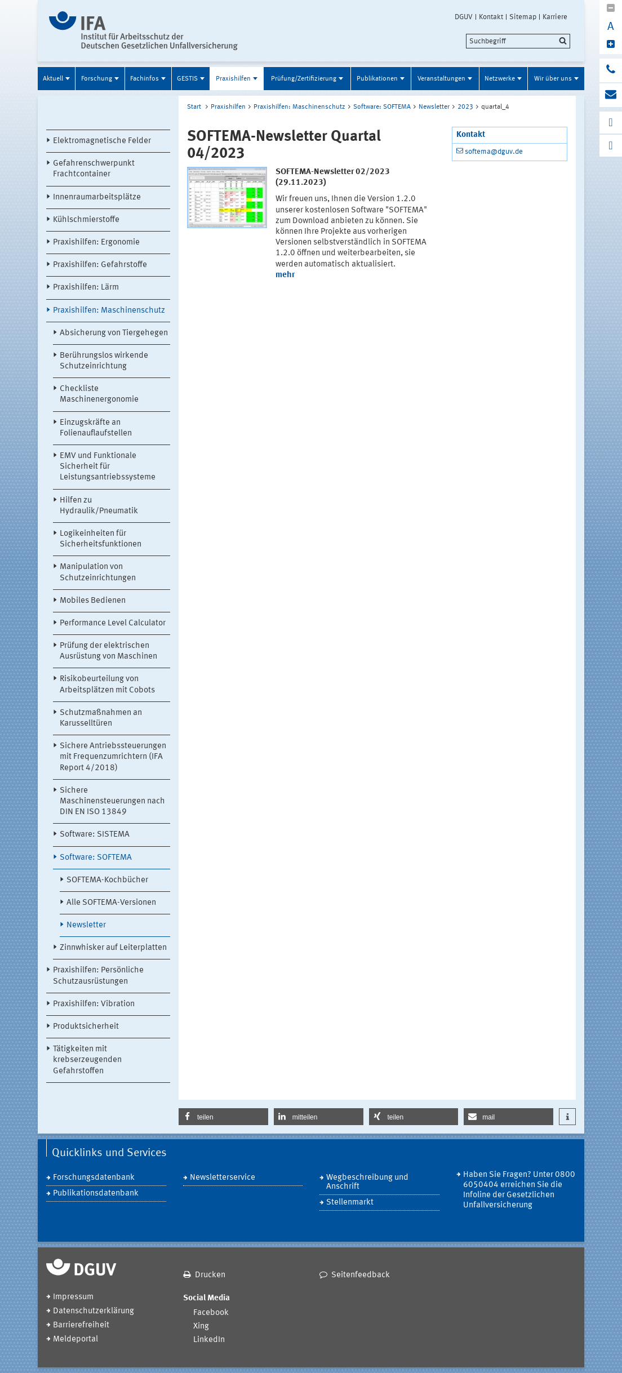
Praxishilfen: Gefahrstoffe (100, 265)
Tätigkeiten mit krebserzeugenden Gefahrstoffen (87, 1060)
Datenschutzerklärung (93, 1311)
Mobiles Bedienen (93, 601)
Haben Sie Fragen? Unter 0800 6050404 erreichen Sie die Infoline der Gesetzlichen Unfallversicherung (519, 1190)
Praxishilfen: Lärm (86, 287)
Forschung (96, 78)
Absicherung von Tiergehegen (114, 333)
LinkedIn (209, 1340)
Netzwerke (500, 78)
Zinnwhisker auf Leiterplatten (113, 948)
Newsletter (86, 925)
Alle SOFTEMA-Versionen (111, 903)
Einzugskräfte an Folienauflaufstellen (96, 428)
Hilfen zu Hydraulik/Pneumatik (99, 506)
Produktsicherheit (86, 1027)
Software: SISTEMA (95, 834)
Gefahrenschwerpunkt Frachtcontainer (94, 169)
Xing (201, 1326)
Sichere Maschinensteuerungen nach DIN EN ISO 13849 (112, 801)
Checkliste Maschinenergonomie (99, 394)
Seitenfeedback (360, 1275)
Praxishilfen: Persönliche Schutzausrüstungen (98, 975)
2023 (465, 107)
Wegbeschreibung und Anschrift (367, 1182)
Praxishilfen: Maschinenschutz (109, 310)
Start (194, 107)
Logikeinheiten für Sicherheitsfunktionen (100, 539)
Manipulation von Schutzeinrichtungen (98, 572)
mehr (285, 275)
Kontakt (491, 17)
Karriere (555, 17)
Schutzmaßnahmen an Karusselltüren (101, 718)
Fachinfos (144, 78)
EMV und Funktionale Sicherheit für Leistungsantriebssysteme (108, 467)
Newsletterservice (222, 1178)
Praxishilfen (233, 78)
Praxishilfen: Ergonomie (96, 242)
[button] (223, 1116)
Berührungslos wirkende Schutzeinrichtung (104, 361)
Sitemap (522, 17)
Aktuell (53, 78)
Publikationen (377, 78)
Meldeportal (75, 1339)
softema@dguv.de (494, 151)
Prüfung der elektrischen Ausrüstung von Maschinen (108, 651)
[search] (518, 41)
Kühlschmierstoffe (86, 220)
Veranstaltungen (441, 78)
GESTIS (187, 78)
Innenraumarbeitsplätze (97, 197)
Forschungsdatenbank (94, 1178)
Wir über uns (553, 78)
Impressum (73, 1297)
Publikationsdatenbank (96, 1193)
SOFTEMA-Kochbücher (107, 880)
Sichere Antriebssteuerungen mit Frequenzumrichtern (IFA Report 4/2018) (113, 757)
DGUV (464, 17)
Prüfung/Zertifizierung (303, 78)
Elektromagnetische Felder (102, 141)
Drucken (210, 1275)
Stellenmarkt (350, 1202)
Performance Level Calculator (113, 623)
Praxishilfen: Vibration (94, 1004)
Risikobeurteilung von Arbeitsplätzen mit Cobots (107, 684)
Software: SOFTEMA (96, 858)
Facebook (211, 1313)
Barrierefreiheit (81, 1325)
